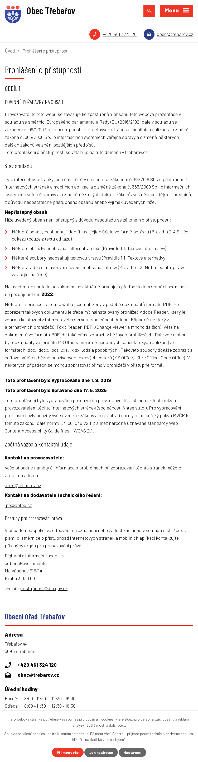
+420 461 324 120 (120, 34)
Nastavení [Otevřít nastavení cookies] (132, 752)
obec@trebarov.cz (175, 34)
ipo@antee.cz (18, 505)
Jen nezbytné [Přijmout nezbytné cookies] (101, 752)
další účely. (117, 725)
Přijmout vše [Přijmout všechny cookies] (68, 752)
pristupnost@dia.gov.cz (43, 588)
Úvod (10, 50)
